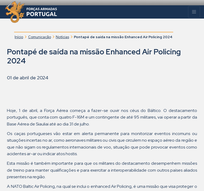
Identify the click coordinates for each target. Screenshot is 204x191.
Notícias (62, 36)
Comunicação (39, 36)
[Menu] (194, 12)
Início (19, 36)
